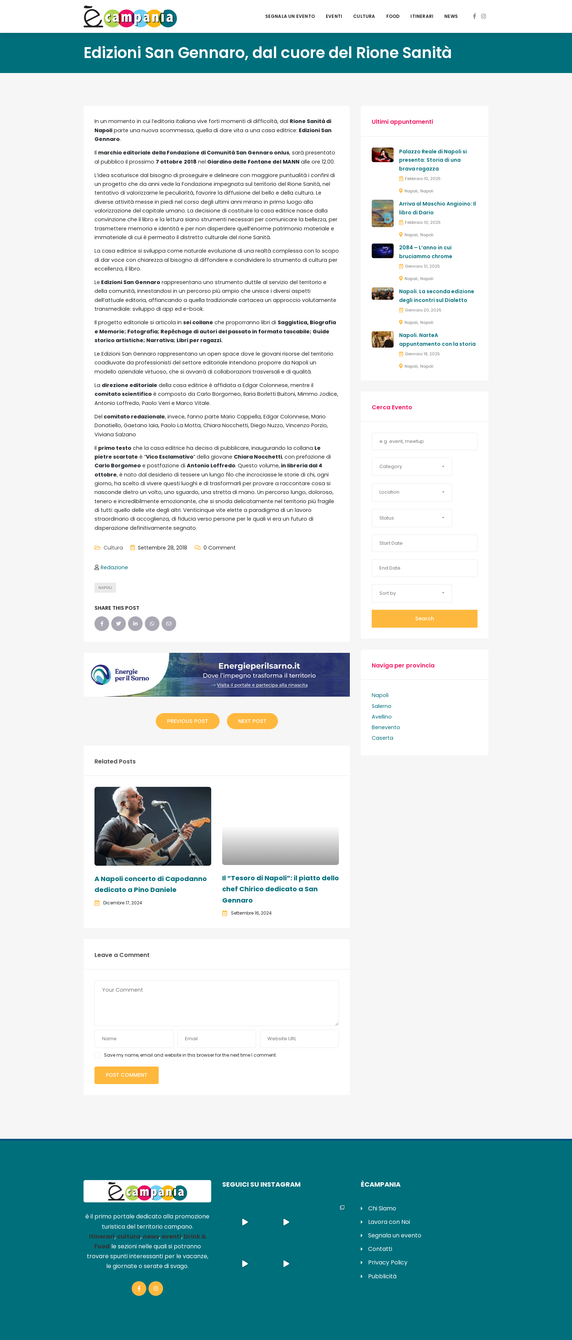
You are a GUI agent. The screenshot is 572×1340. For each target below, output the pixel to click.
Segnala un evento (290, 16)
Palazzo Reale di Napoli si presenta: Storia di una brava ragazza (433, 160)
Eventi (334, 16)
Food (393, 16)
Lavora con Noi (389, 1222)
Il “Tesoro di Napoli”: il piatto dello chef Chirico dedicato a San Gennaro (280, 889)
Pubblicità (382, 1276)
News (451, 16)
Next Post (252, 721)
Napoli (411, 191)
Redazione (114, 567)
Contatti (380, 1249)
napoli (105, 587)
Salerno (381, 706)
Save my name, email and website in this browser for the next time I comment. (190, 1055)
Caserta (382, 738)
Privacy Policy (387, 1262)
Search (424, 618)
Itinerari (421, 16)
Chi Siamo (382, 1208)
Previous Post (187, 721)
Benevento (386, 727)
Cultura (364, 16)
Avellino (382, 716)
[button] (412, 466)
